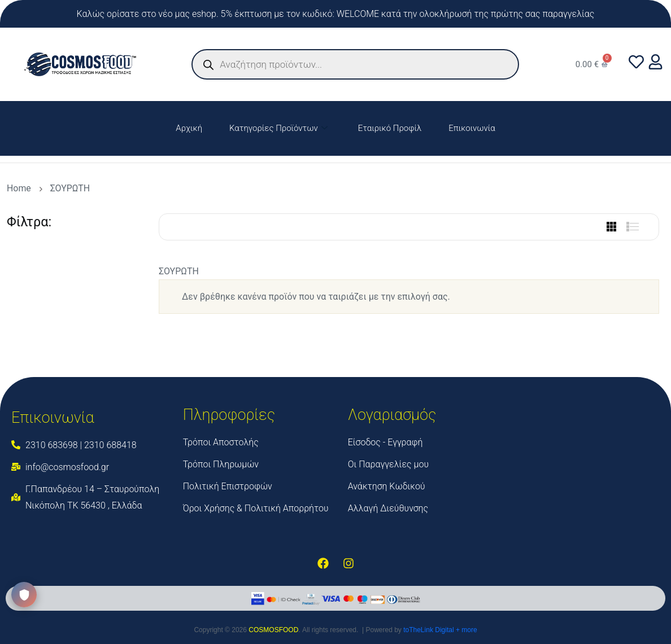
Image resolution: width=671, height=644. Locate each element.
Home (21, 188)
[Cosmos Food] (570, 461)
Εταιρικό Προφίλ (389, 128)
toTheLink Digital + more (440, 630)
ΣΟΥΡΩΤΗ (70, 188)
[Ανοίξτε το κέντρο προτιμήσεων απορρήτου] (24, 594)
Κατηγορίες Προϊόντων (278, 128)
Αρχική (189, 128)
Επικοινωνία (471, 128)
